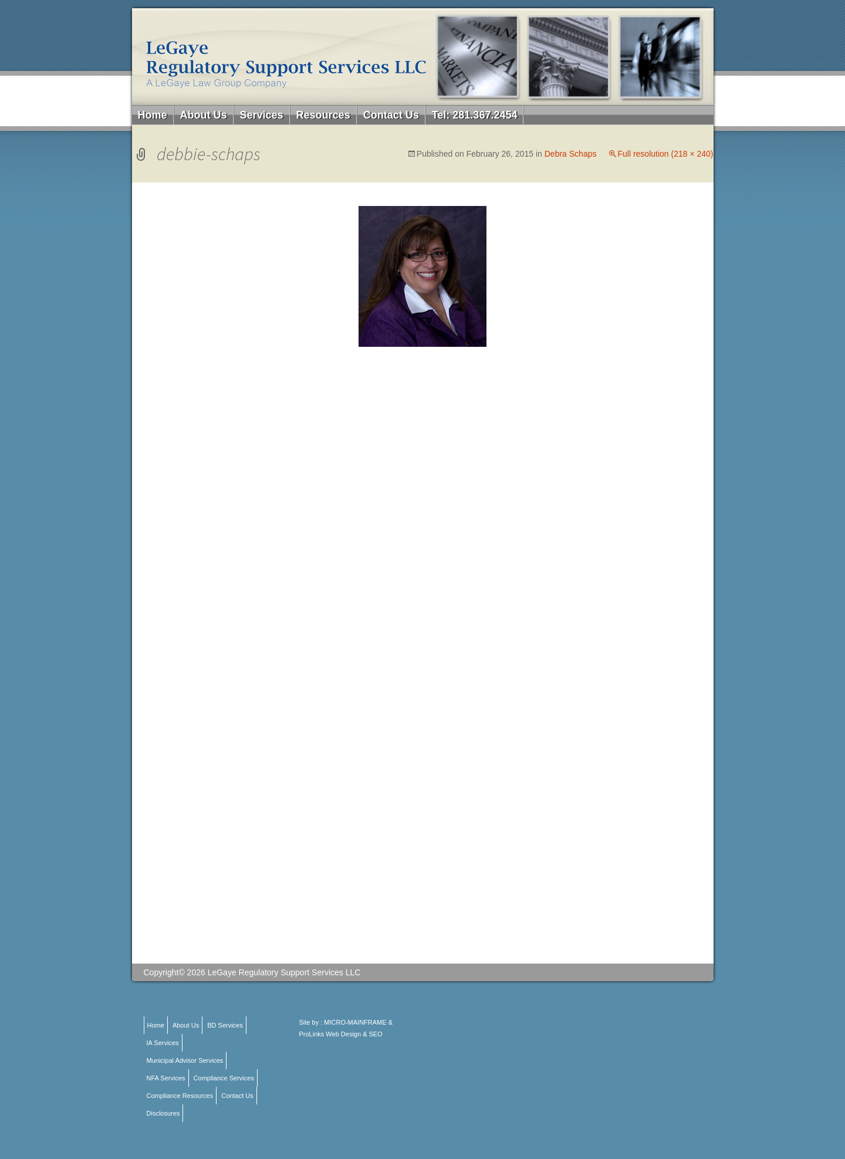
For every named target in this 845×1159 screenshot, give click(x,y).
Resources (323, 115)
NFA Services (166, 1078)
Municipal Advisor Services (185, 1060)
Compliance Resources (180, 1095)
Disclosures (163, 1113)
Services (261, 115)
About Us (203, 115)
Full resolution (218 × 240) (665, 153)
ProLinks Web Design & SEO (341, 1034)
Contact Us (391, 115)
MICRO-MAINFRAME (355, 1022)
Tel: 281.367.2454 (475, 115)
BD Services (225, 1025)
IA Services (163, 1042)
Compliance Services (224, 1078)
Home (152, 115)
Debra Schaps (571, 153)
